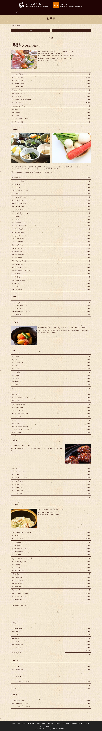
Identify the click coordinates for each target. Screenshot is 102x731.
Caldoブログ (73, 10)
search (89, 10)
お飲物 (25, 10)
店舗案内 (56, 10)
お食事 (19, 10)
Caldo (71, 30)
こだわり (42, 10)
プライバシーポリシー (76, 723)
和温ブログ (64, 10)
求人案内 (49, 10)
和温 (31, 30)
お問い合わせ (82, 10)
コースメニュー (34, 10)
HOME (13, 10)
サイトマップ (87, 723)
